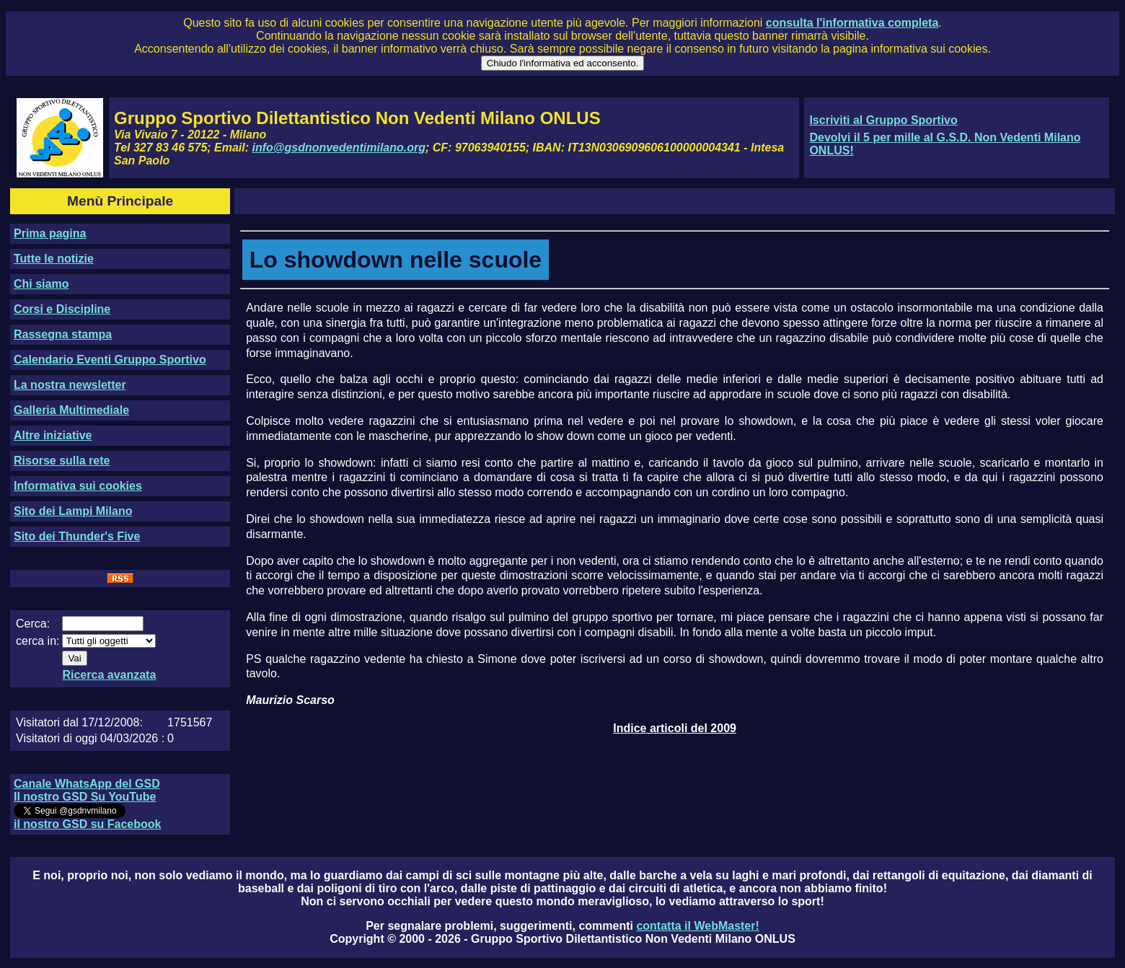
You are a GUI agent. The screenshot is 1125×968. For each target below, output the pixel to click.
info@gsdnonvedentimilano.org (338, 147)
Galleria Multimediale (71, 410)
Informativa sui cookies (78, 486)
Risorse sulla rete (62, 460)
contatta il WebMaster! (697, 926)
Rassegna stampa (63, 334)
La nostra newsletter (70, 385)
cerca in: (37, 641)
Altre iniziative (53, 435)
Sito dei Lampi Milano (73, 511)
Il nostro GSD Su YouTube (85, 797)
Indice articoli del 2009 (674, 728)
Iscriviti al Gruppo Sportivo (883, 120)
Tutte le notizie (54, 258)
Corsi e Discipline (62, 309)
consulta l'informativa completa (852, 23)
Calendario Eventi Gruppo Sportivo (110, 359)
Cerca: (33, 623)
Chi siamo (41, 284)
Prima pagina (50, 233)
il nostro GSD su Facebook (87, 824)
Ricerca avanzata (109, 675)
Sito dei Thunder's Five (77, 536)
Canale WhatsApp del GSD (87, 784)
